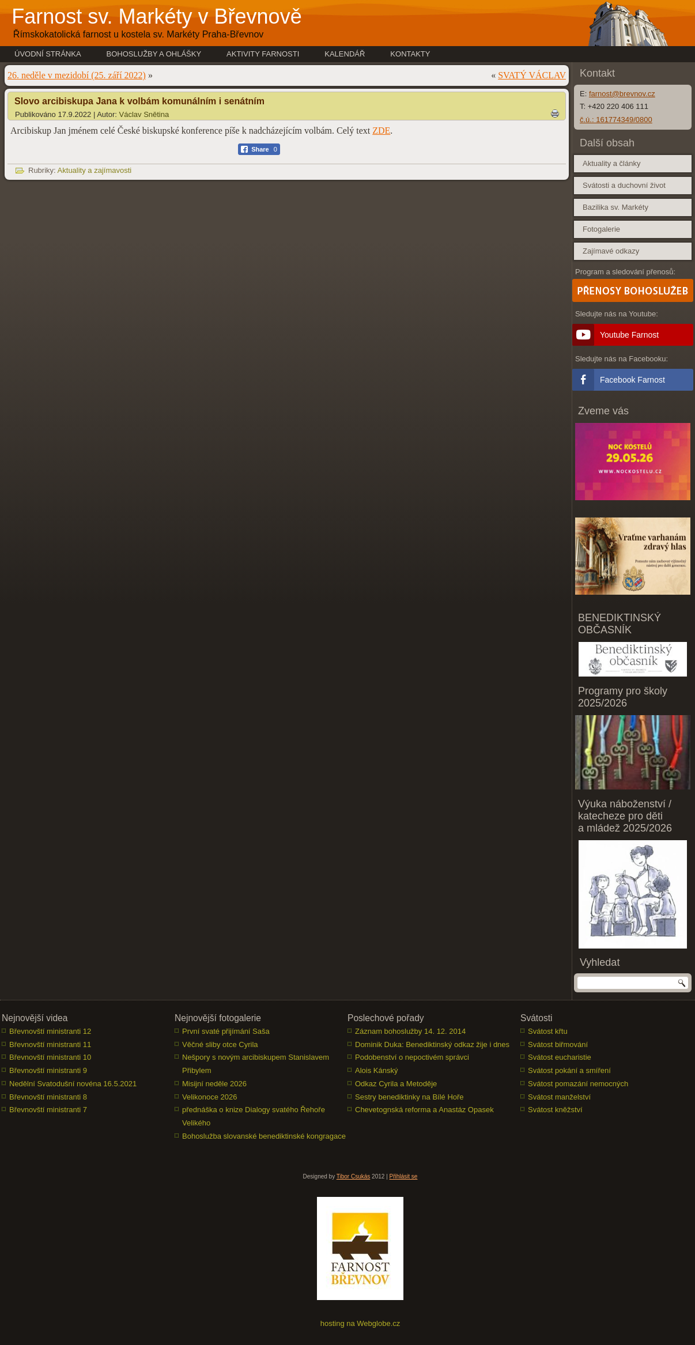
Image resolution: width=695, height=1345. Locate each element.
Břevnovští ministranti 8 (48, 1097)
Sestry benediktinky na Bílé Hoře (409, 1097)
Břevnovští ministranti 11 (50, 1044)
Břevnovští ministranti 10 (50, 1057)
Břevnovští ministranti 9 (48, 1070)
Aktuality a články (611, 163)
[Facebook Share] (259, 149)
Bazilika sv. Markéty (615, 207)
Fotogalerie (601, 229)
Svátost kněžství (555, 1109)
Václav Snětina (144, 114)
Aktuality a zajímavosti (95, 170)
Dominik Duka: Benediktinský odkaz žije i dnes (432, 1044)
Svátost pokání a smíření (569, 1070)
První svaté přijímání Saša (226, 1031)
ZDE (381, 130)
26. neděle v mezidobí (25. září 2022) (76, 75)
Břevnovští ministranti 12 (50, 1031)
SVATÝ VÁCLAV (532, 75)
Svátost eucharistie (559, 1057)
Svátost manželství (559, 1097)
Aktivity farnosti (262, 54)
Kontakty (410, 54)
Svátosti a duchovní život (624, 185)
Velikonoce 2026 (209, 1097)
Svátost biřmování (558, 1044)
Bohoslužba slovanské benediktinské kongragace (264, 1136)
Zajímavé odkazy (611, 251)
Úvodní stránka (47, 54)
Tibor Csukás (354, 1176)
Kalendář (344, 54)
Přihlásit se (404, 1176)
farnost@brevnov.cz (622, 93)
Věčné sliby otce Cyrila (220, 1044)
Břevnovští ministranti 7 (48, 1109)
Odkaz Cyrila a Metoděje (396, 1083)
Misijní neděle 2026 (214, 1083)
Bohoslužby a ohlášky (154, 54)
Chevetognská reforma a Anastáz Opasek (424, 1109)
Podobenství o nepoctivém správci (412, 1057)
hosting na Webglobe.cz (360, 1323)
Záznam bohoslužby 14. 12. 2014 (410, 1031)
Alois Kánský (376, 1070)
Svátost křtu (548, 1031)
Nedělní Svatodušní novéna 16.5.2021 (73, 1083)
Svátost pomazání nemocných (578, 1083)
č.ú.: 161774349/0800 (616, 119)
